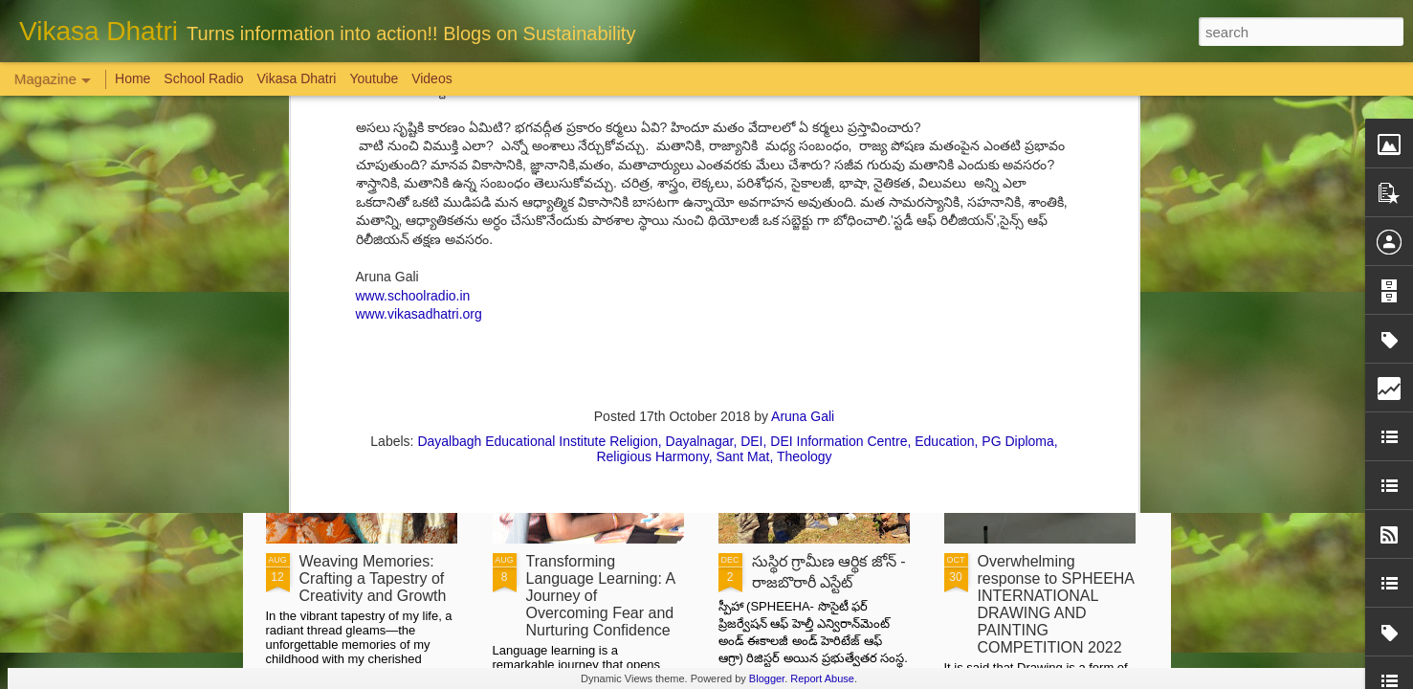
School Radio (203, 78)
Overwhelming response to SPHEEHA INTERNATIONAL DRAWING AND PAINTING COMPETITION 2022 (1056, 604)
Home (132, 78)
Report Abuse (822, 678)
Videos (432, 78)
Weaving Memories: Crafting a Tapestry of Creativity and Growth (373, 578)
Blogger (766, 678)
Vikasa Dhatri (296, 78)
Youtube (373, 78)
